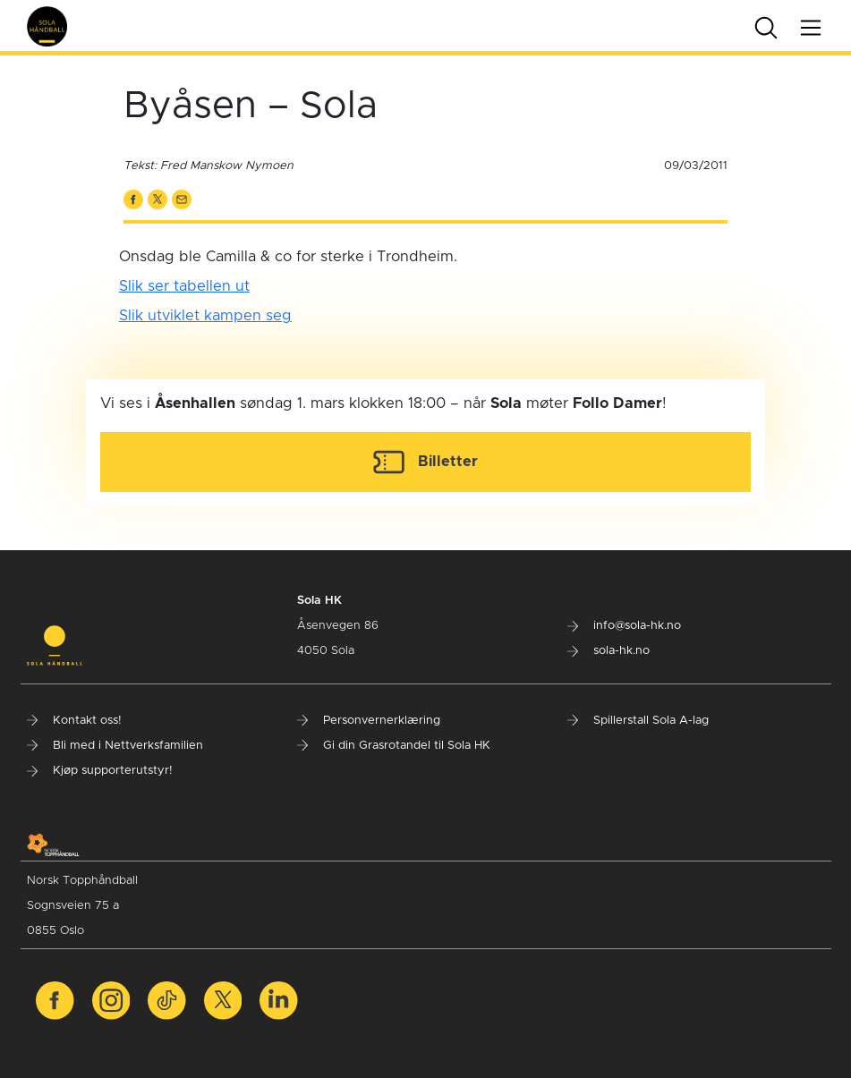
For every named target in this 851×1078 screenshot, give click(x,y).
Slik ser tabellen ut (184, 286)
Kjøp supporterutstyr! (100, 771)
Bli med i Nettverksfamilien (115, 745)
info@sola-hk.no (624, 626)
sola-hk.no (608, 651)
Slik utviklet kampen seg (205, 316)
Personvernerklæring (368, 720)
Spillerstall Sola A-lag (638, 720)
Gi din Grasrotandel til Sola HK (393, 745)
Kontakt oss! (74, 720)
